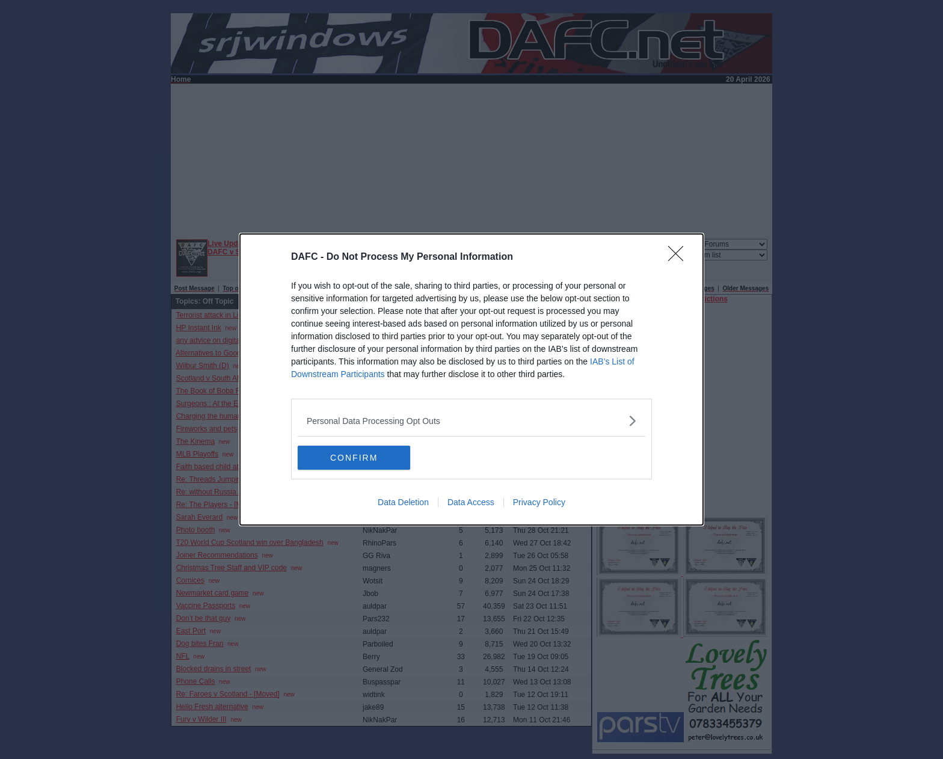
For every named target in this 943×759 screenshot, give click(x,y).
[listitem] (471, 420)
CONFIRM (354, 457)
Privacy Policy (539, 502)
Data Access (470, 502)
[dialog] (471, 379)
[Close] (679, 257)
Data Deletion (403, 502)
